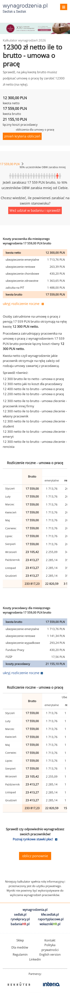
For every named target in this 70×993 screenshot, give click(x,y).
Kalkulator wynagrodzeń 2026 (24, 40)
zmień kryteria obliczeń (22, 136)
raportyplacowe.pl (50, 919)
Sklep (20, 940)
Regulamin (20, 954)
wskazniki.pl (50, 924)
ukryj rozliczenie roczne (21, 303)
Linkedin (35, 959)
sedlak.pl (20, 914)
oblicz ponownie (35, 856)
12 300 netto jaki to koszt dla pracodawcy (32, 384)
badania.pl (20, 924)
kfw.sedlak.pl (50, 914)
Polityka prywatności (50, 947)
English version (50, 954)
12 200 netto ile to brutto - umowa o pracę (33, 394)
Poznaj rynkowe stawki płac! (33, 839)
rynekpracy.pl (20, 919)
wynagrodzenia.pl (35, 910)
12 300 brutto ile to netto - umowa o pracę (33, 379)
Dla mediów (19, 947)
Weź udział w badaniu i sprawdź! (35, 210)
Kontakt (49, 940)
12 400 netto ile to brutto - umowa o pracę (33, 389)
